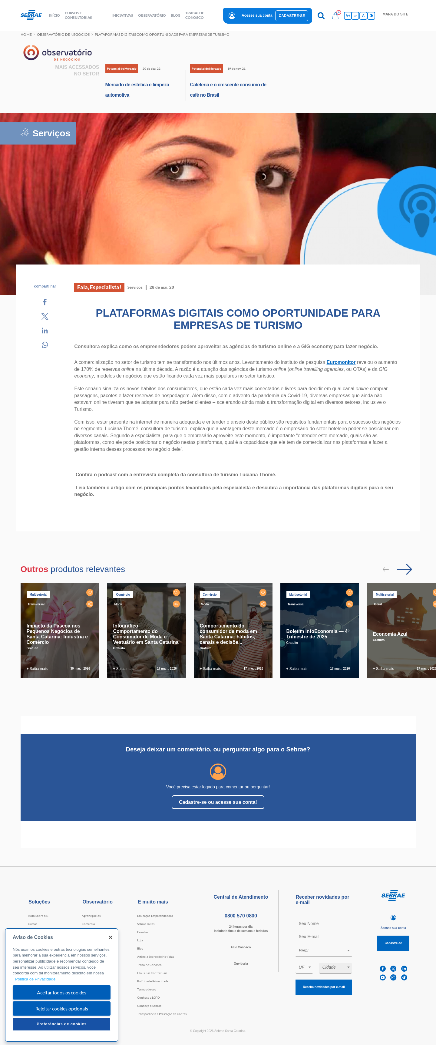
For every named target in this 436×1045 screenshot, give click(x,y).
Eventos (142, 932)
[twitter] (393, 969)
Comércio (88, 924)
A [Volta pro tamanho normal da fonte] (363, 16)
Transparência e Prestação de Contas (162, 1014)
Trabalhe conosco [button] (194, 15)
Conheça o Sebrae (149, 1005)
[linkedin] (404, 969)
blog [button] (175, 15)
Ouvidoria (241, 963)
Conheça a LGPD (148, 997)
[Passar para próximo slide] (404, 569)
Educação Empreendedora (155, 915)
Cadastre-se (292, 16)
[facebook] (383, 969)
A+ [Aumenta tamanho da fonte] (347, 16)
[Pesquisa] (321, 16)
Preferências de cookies (62, 1024)
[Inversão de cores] (371, 16)
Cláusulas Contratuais (152, 973)
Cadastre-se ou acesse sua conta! (218, 802)
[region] (61, 985)
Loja (140, 940)
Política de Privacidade (152, 981)
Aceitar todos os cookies (61, 992)
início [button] (54, 15)
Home (26, 34)
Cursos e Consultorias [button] (78, 15)
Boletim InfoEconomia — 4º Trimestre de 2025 (318, 634)
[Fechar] (110, 937)
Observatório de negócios (63, 34)
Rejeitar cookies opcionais (61, 1008)
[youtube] (383, 977)
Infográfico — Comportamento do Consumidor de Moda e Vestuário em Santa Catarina (146, 634)
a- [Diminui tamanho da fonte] (355, 16)
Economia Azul (390, 634)
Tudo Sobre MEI (38, 915)
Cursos (32, 924)
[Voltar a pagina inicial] (33, 15)
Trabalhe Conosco (149, 965)
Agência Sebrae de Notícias (155, 956)
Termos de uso (146, 989)
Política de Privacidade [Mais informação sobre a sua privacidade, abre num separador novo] (35, 979)
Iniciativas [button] (122, 15)
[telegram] (404, 977)
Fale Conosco (241, 947)
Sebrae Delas (145, 924)
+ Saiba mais (37, 669)
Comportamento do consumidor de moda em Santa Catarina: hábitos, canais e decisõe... (228, 634)
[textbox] (327, 950)
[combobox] (324, 951)
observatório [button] (152, 15)
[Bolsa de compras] (335, 16)
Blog (140, 948)
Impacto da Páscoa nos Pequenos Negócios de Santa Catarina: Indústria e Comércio (57, 634)
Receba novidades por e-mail (324, 987)
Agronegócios (91, 915)
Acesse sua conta (257, 15)
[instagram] (393, 977)
